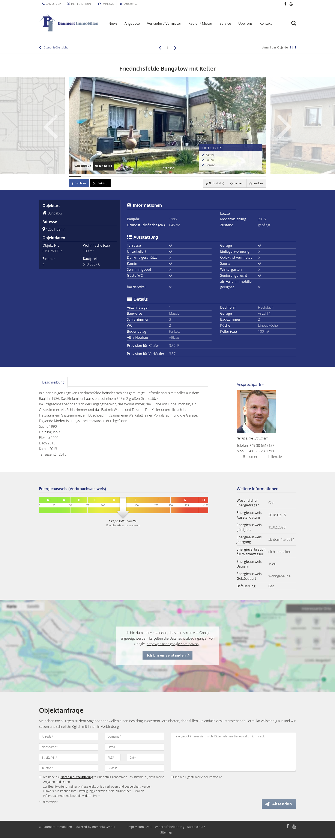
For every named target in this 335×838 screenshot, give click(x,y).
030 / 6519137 (53, 3)
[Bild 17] (260, 176)
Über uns (245, 23)
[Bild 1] (75, 176)
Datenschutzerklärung (77, 777)
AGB (149, 827)
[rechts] (175, 47)
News (112, 23)
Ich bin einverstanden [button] (166, 655)
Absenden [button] (282, 804)
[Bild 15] (237, 176)
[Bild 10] (179, 176)
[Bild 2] (86, 176)
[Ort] (145, 757)
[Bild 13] (214, 176)
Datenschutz (196, 827)
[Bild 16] (248, 176)
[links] (160, 47)
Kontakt (266, 23)
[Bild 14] (225, 176)
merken (235, 183)
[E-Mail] (134, 768)
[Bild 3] (98, 176)
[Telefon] (69, 768)
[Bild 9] (167, 176)
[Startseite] (69, 23)
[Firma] (134, 746)
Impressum (136, 827)
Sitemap (166, 832)
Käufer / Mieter (200, 23)
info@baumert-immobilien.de (259, 456)
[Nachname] (69, 746)
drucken (256, 183)
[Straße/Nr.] (69, 757)
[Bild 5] (121, 176)
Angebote (132, 23)
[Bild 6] (132, 176)
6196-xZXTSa (52, 251)
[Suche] (295, 26)
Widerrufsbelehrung (169, 827)
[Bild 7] (144, 176)
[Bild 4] (109, 176)
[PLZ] (112, 757)
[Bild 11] (191, 176)
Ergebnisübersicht (53, 47)
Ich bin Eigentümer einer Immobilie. (197, 777)
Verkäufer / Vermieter (164, 23)
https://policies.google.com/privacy (173, 644)
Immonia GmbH (103, 827)
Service (225, 23)
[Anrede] (69, 736)
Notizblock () (213, 183)
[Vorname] (134, 736)
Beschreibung (53, 382)
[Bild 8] (156, 176)
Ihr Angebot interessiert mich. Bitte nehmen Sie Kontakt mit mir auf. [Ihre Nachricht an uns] (233, 752)
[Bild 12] (202, 176)
